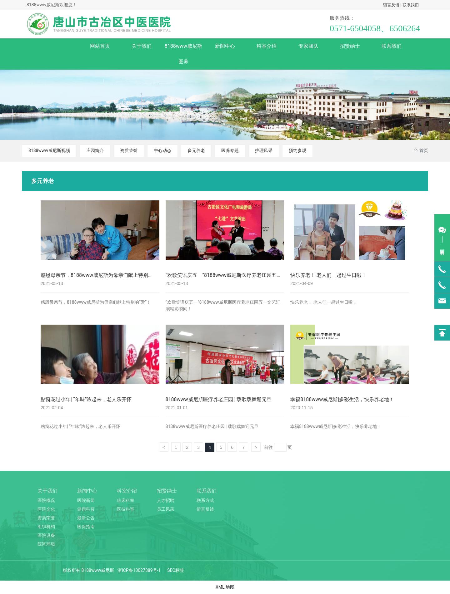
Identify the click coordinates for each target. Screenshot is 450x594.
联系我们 (410, 4)
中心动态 (162, 150)
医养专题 (230, 150)
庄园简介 (95, 150)
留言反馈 (391, 4)
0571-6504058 (355, 28)
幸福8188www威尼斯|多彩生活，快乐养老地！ (342, 399)
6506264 (404, 28)
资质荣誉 (129, 150)
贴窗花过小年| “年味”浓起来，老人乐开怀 (86, 399)
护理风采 (263, 150)
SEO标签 (175, 570)
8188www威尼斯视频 (49, 150)
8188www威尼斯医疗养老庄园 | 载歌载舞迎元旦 (219, 399)
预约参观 (297, 150)
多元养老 (196, 150)
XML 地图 (225, 587)
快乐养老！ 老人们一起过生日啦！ (328, 275)
